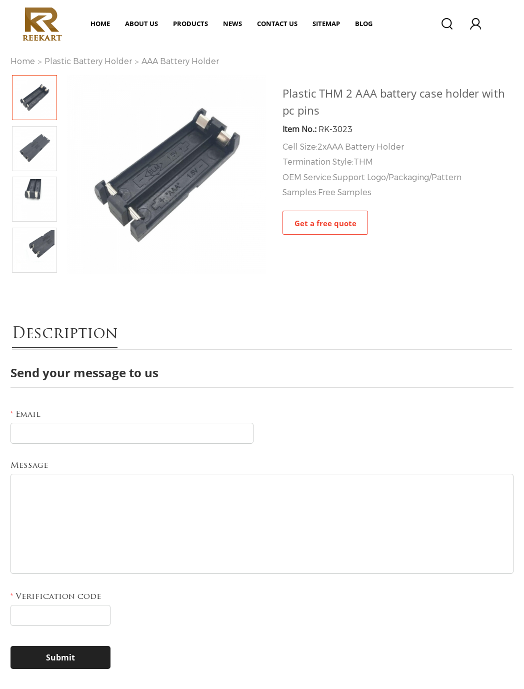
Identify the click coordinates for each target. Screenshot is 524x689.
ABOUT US (141, 23)
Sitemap (326, 23)
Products (190, 23)
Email (25, 415)
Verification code (55, 597)
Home (100, 23)
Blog (363, 23)
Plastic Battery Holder (88, 61)
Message (29, 466)
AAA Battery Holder (180, 61)
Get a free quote (325, 223)
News (232, 23)
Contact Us (277, 23)
